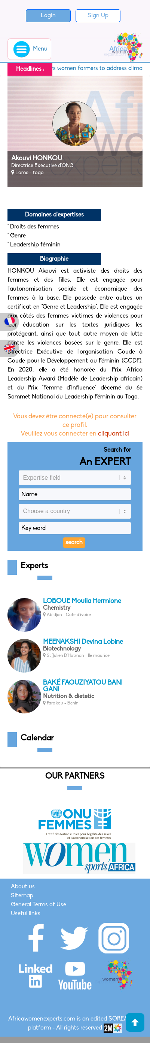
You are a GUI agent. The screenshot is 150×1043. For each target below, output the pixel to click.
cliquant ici (113, 433)
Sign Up (98, 16)
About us (23, 887)
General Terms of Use (38, 905)
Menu (29, 49)
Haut (135, 1022)
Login (48, 16)
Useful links (25, 914)
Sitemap (22, 896)
